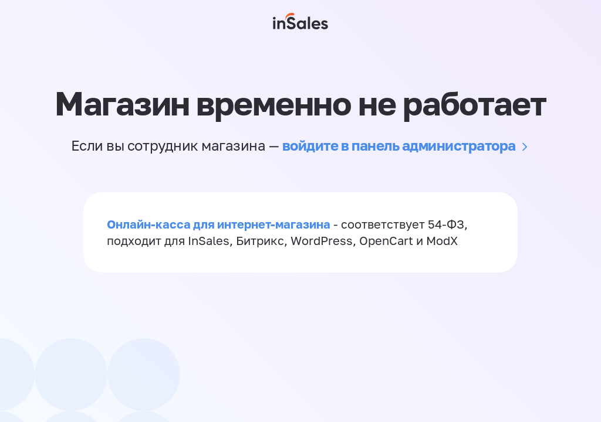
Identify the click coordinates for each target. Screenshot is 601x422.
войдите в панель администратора (399, 145)
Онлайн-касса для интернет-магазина (218, 224)
